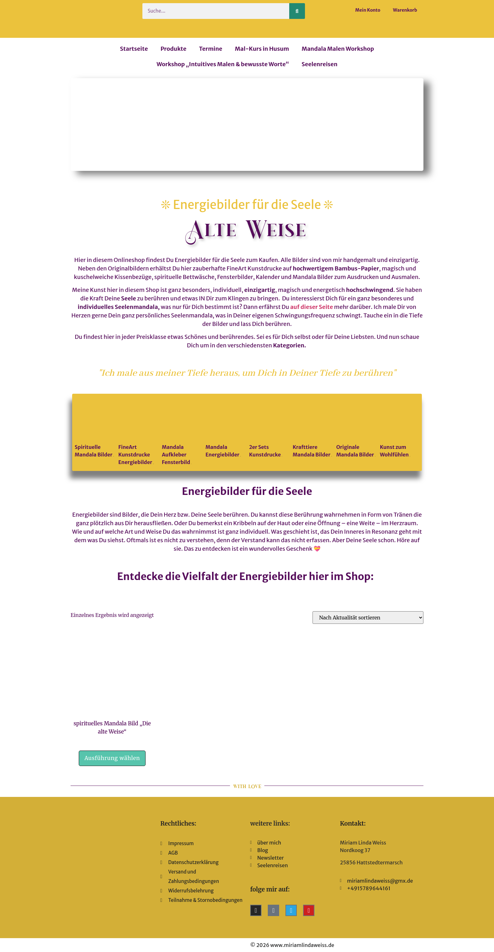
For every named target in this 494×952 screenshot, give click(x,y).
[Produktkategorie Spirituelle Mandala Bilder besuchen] (94, 428)
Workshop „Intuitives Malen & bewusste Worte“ (223, 64)
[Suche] (297, 11)
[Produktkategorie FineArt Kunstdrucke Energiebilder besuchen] (138, 432)
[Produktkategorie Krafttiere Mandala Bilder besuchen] (312, 428)
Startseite (134, 48)
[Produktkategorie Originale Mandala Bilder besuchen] (356, 428)
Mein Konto (368, 10)
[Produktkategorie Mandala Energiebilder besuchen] (225, 428)
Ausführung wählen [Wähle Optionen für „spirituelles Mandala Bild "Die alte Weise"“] (112, 758)
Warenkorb (405, 10)
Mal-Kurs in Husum (262, 48)
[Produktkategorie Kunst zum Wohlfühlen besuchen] (399, 428)
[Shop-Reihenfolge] (368, 617)
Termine (210, 48)
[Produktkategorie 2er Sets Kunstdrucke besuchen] (269, 428)
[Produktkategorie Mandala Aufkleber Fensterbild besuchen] (181, 432)
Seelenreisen (319, 64)
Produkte (173, 48)
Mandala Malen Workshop (338, 48)
